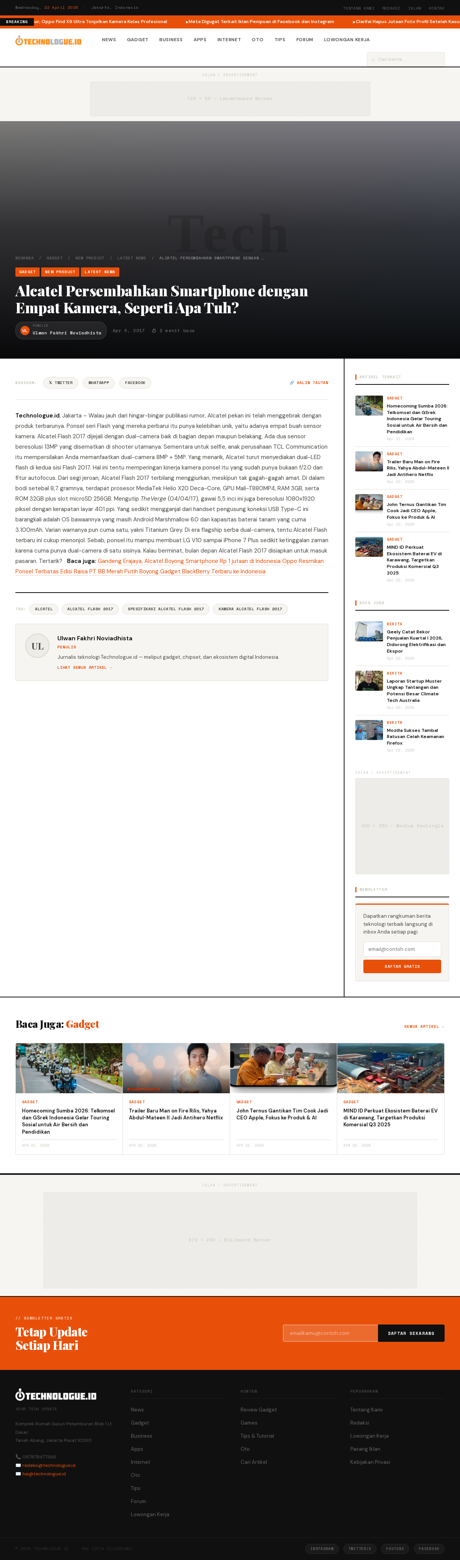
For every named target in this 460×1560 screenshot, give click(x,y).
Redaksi (391, 8)
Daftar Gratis (402, 966)
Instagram (321, 1548)
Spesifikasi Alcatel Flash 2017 (166, 609)
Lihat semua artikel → (84, 667)
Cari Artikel (254, 1462)
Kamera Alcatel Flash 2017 (250, 609)
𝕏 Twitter (60, 383)
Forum (305, 40)
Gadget (138, 40)
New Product (89, 258)
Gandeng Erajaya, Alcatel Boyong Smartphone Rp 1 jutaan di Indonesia (189, 561)
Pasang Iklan (365, 1449)
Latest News (131, 258)
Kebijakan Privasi (370, 1462)
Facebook (135, 383)
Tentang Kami (359, 8)
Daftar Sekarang (411, 1333)
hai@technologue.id (44, 1474)
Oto (257, 40)
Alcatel (44, 609)
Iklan (414, 8)
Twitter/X (359, 1548)
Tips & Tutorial (257, 1436)
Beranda (24, 258)
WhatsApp (99, 383)
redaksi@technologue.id (48, 1465)
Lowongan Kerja (347, 40)
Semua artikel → (424, 1026)
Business (171, 40)
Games (249, 1423)
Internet (229, 40)
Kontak (437, 8)
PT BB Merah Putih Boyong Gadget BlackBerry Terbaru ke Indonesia (177, 571)
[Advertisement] (230, 197)
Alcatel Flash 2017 (90, 609)
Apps (200, 40)
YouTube (395, 1548)
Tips (280, 40)
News (109, 40)
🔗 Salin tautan (308, 383)
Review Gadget (259, 1409)
